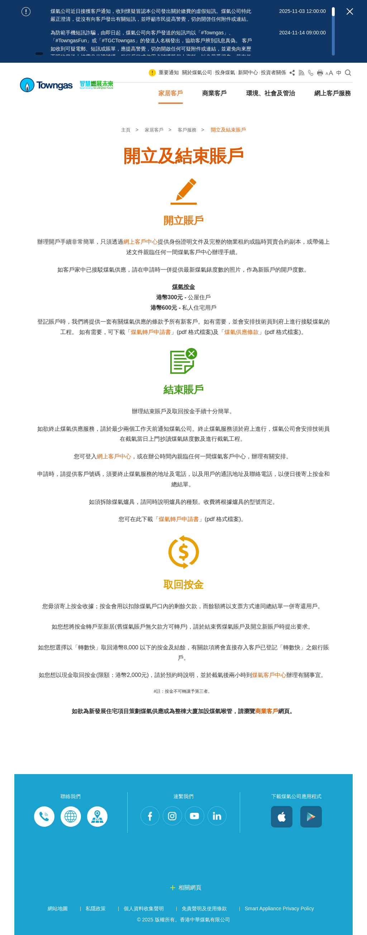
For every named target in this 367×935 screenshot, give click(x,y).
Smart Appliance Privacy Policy (279, 908)
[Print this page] (320, 74)
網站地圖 (58, 908)
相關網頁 (189, 887)
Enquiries (70, 816)
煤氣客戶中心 (269, 675)
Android (311, 816)
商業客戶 (214, 93)
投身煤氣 (225, 72)
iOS (281, 816)
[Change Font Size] (329, 74)
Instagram (171, 816)
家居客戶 (170, 93)
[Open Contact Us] (311, 74)
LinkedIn (220, 816)
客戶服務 (189, 130)
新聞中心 (248, 72)
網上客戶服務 (332, 93)
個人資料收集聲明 (144, 908)
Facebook (147, 816)
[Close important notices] (350, 11)
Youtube (195, 816)
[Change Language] (339, 74)
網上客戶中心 (140, 242)
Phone (44, 816)
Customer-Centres (97, 816)
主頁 (125, 130)
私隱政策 (96, 908)
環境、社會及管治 (270, 93)
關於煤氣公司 (197, 72)
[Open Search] (348, 74)
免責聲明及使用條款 (204, 908)
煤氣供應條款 (241, 332)
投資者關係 (273, 72)
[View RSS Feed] (301, 74)
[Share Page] (292, 74)
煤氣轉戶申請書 (151, 332)
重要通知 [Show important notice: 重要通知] (169, 72)
